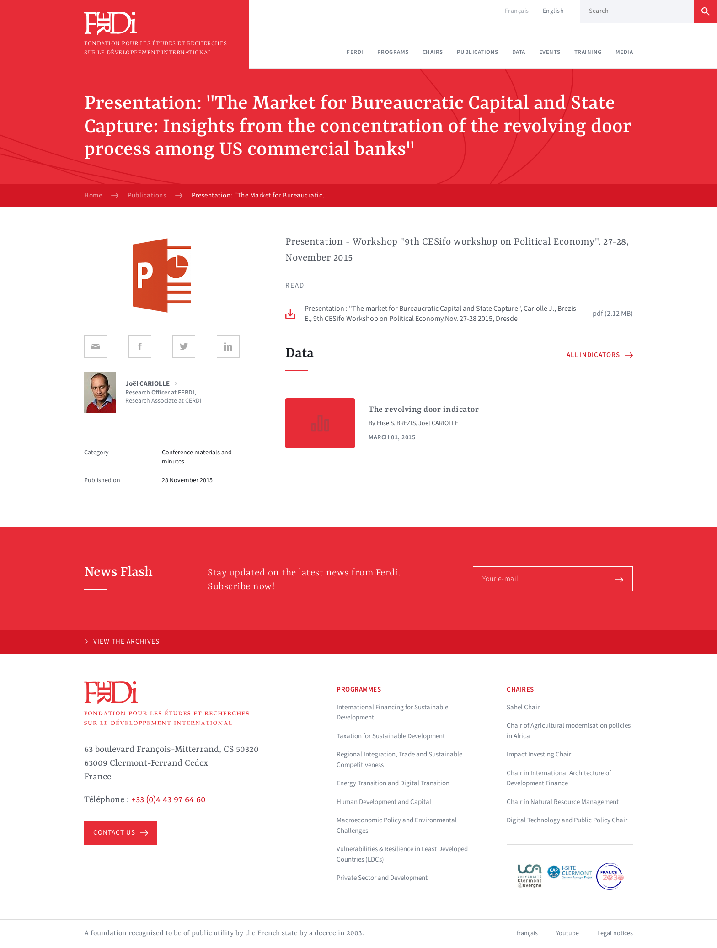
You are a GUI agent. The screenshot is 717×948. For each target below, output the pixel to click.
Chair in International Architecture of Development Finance (559, 778)
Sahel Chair (523, 707)
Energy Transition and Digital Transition (393, 783)
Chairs (433, 52)
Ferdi (355, 52)
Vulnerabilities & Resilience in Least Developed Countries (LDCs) (402, 854)
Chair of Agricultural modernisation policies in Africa (569, 731)
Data (518, 52)
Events (550, 52)
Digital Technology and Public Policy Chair (567, 820)
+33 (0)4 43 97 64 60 (168, 800)
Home (93, 195)
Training (588, 52)
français (527, 933)
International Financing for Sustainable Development (392, 713)
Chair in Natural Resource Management (563, 802)
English (553, 11)
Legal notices (615, 933)
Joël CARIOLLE (438, 423)
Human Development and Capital (384, 802)
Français (517, 11)
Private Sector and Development (382, 878)
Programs (393, 52)
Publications (477, 52)
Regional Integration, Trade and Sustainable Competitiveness (399, 760)
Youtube (567, 933)
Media (624, 52)
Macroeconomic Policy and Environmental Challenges (397, 825)
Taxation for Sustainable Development (391, 736)
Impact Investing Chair (539, 754)
